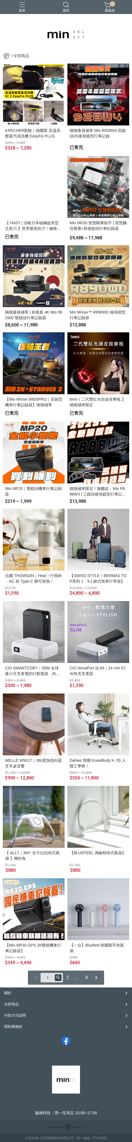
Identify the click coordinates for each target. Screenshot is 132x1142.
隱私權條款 (13, 1026)
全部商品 (11, 1004)
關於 (7, 993)
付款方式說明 (15, 1015)
